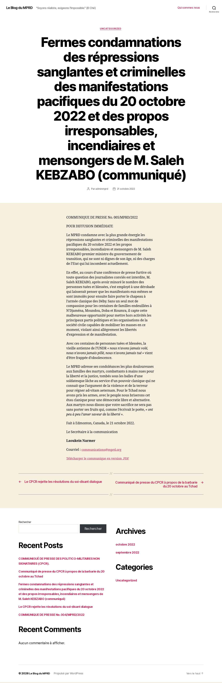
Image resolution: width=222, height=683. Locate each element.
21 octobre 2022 (126, 189)
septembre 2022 (128, 553)
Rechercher (24, 522)
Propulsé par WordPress (70, 674)
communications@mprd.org (103, 450)
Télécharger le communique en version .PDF (100, 459)
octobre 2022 (126, 545)
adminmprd (101, 189)
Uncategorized (111, 29)
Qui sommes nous (188, 7)
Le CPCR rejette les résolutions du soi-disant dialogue (59, 607)
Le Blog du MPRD (20, 8)
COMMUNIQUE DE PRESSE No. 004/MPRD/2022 (54, 616)
